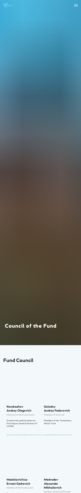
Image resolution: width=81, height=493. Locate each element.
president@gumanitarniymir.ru (58, 435)
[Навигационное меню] (76, 5)
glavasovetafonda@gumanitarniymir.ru (25, 435)
